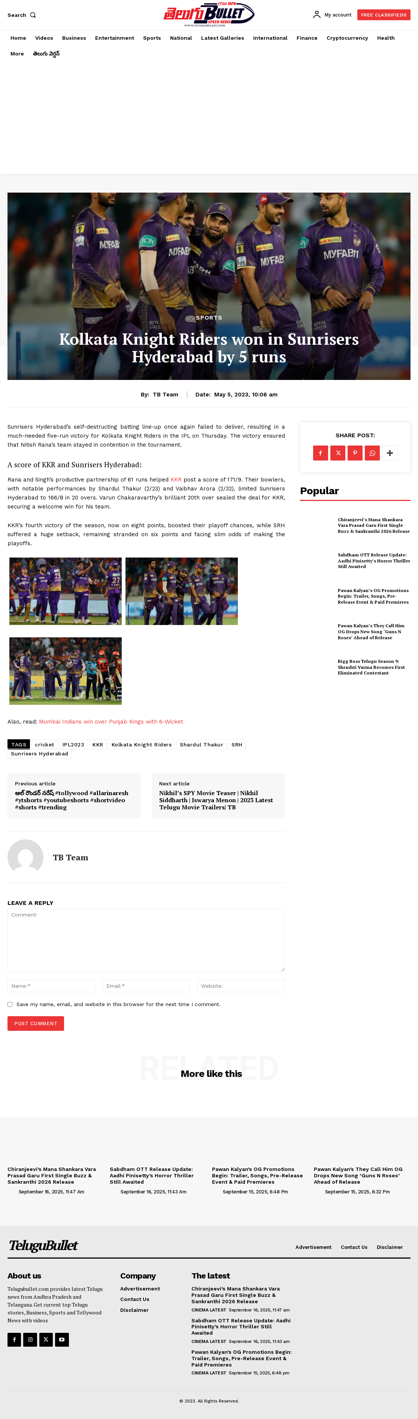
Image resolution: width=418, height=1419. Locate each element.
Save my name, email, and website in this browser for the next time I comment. (118, 1004)
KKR (175, 479)
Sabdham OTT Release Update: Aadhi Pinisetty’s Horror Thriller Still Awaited (374, 560)
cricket (44, 745)
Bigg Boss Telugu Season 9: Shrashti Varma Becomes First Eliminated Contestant (371, 667)
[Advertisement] (209, 117)
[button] (23, 15)
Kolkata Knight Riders (142, 745)
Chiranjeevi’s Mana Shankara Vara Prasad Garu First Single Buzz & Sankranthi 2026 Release (374, 525)
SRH (237, 745)
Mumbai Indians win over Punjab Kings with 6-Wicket (111, 721)
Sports (209, 318)
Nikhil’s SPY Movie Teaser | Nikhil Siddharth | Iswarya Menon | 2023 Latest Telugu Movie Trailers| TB (216, 800)
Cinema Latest (209, 1310)
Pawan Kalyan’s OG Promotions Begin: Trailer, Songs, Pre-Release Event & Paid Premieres (373, 596)
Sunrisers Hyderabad (40, 754)
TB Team (165, 394)
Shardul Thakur (201, 745)
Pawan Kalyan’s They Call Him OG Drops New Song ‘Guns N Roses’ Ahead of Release (371, 631)
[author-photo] (12, 1191)
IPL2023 (74, 745)
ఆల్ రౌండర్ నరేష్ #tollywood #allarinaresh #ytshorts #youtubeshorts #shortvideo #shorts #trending (71, 800)
